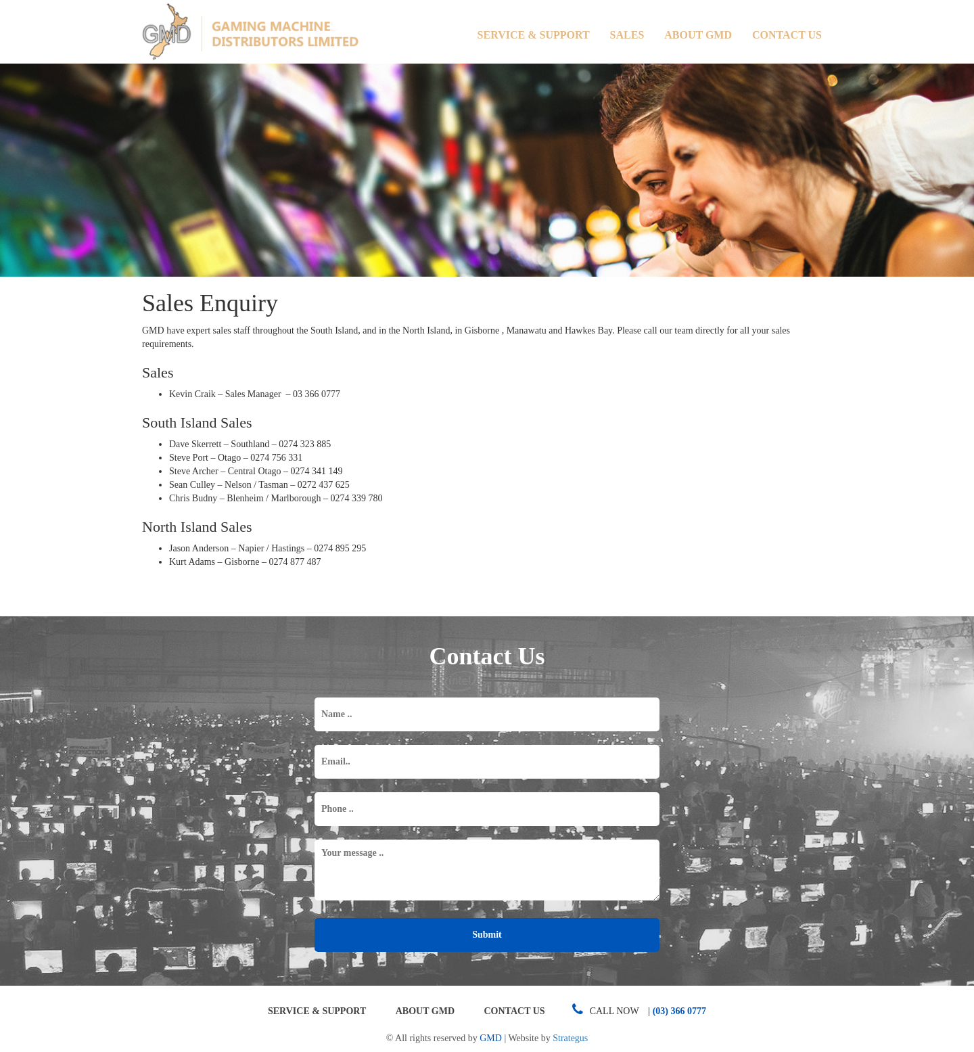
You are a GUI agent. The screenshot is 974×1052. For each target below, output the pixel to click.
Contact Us (787, 35)
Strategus (570, 1038)
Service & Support (534, 35)
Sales (627, 35)
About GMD (698, 35)
